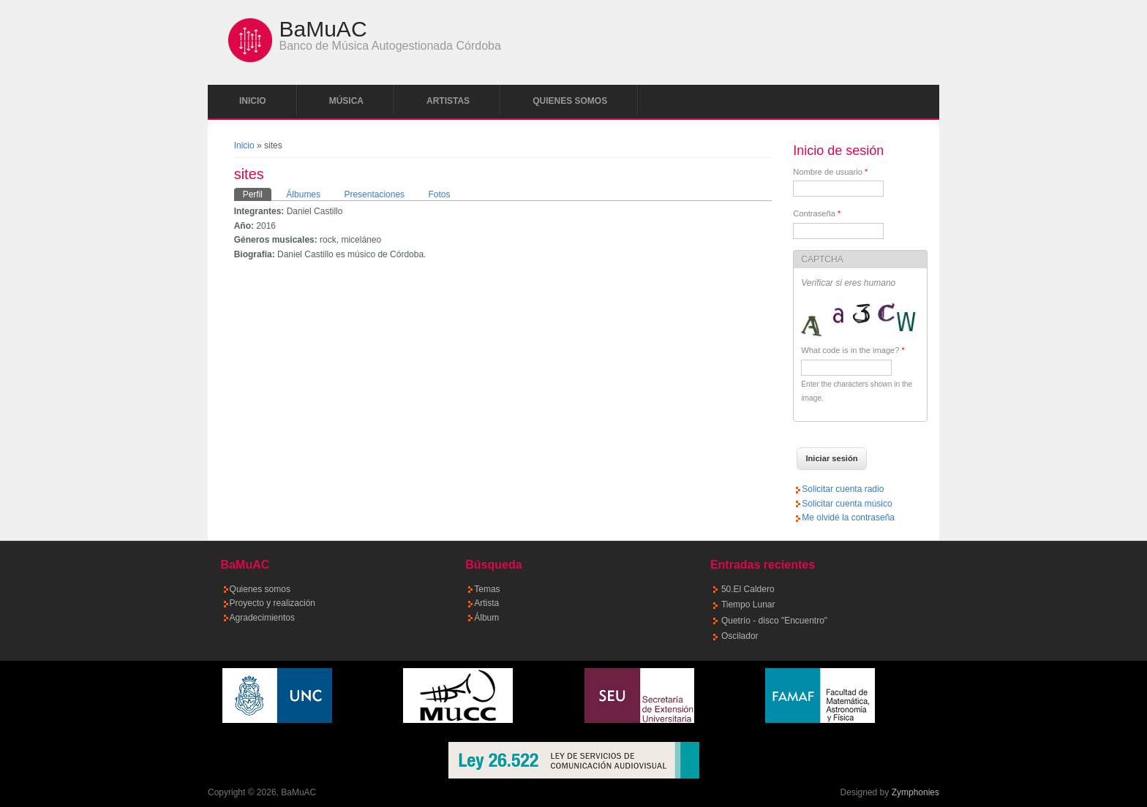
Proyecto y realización (272, 603)
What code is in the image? (853, 350)
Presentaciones (374, 194)
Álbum (486, 618)
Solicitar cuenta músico (847, 504)
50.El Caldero (748, 589)
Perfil (257, 194)
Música (346, 101)
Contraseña (816, 213)
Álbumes (303, 194)
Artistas (448, 101)
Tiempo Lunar (748, 604)
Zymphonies (915, 792)
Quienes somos (570, 101)
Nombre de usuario (830, 171)
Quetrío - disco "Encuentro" (774, 620)
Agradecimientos (262, 618)
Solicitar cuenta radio (843, 489)
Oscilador (740, 636)
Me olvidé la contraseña (848, 517)
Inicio (252, 101)
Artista (486, 603)
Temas (487, 589)
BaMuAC (323, 29)
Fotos (439, 194)
